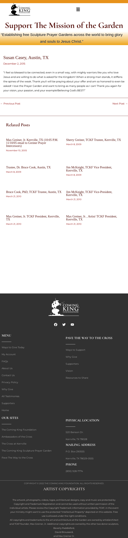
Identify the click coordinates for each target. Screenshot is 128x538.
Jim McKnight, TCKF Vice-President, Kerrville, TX (89, 193)
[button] (78, 9)
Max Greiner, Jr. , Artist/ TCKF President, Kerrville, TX (91, 218)
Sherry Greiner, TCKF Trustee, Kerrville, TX (93, 140)
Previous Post (10, 103)
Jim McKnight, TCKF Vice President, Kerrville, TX (89, 169)
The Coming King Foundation (61, 483)
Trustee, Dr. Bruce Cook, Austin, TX (28, 167)
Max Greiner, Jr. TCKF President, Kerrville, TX (33, 218)
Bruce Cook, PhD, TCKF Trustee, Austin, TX (33, 192)
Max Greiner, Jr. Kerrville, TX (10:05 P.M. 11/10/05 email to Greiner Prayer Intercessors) (32, 143)
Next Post (120, 103)
